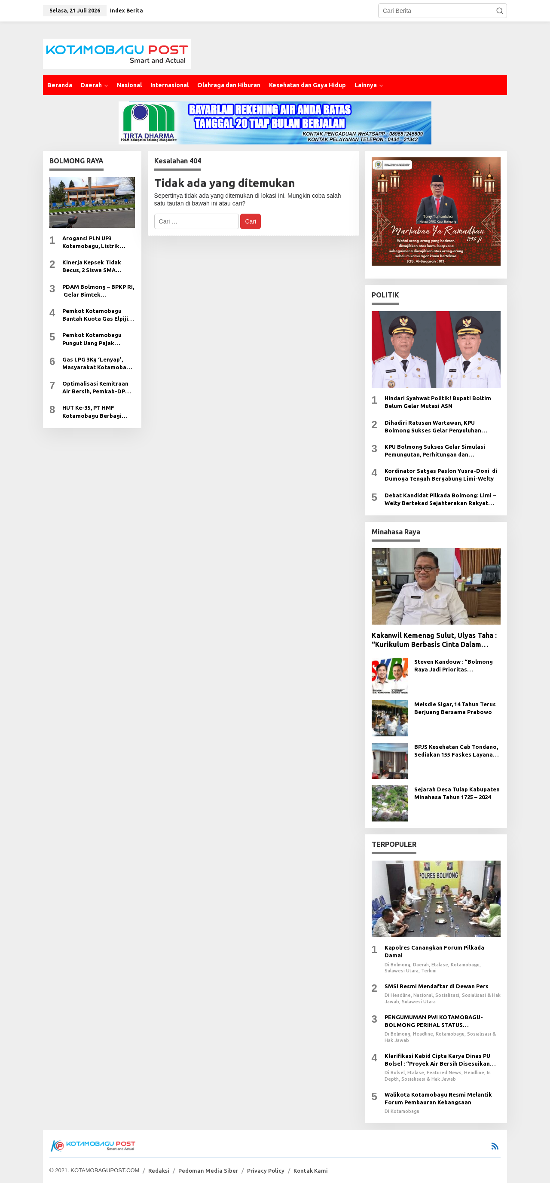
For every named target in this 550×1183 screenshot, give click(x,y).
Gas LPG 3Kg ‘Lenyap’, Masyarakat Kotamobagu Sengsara (97, 363)
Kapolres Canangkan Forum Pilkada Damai (434, 951)
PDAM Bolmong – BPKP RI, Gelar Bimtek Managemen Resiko (98, 291)
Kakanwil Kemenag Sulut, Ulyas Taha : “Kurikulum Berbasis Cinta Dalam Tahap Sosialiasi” (434, 640)
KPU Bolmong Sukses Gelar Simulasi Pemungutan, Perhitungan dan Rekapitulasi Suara (435, 451)
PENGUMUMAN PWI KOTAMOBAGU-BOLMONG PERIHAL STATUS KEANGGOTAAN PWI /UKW (434, 1021)
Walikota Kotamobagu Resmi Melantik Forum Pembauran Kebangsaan (438, 1098)
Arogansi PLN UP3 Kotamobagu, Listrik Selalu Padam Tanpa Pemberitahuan (90, 242)
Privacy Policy (265, 1171)
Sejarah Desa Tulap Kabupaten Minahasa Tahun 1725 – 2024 (457, 793)
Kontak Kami (310, 1171)
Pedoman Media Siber (208, 1171)
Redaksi (158, 1171)
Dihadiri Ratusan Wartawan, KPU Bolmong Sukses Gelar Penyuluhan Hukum (433, 427)
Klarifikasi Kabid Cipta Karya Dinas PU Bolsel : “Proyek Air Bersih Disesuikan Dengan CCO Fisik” (437, 1060)
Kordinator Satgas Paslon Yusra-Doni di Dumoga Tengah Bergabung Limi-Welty (441, 474)
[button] (499, 10)
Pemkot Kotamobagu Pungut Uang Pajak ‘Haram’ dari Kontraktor (96, 339)
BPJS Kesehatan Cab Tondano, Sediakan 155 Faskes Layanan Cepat (456, 751)
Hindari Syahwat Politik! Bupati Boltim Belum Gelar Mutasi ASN (438, 402)
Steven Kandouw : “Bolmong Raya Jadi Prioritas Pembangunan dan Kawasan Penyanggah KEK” (453, 666)
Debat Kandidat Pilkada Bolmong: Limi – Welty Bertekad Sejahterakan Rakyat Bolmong (440, 499)
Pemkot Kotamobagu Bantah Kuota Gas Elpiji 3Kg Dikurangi (95, 315)
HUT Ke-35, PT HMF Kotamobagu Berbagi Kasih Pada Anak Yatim (93, 412)
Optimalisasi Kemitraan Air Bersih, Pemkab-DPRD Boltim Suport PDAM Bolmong (97, 387)
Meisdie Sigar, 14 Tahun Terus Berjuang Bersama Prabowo (455, 708)
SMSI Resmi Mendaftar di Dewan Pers (437, 986)
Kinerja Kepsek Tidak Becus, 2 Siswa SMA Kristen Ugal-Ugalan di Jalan (93, 266)
